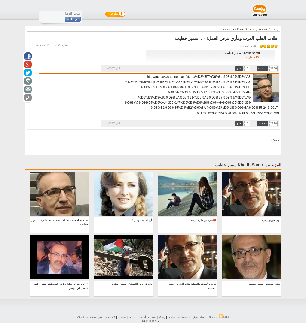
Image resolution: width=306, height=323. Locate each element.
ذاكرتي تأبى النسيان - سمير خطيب (131, 283)
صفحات (152, 317)
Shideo (213, 317)
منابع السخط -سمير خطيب (264, 283)
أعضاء (142, 317)
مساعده (122, 317)
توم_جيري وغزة (271, 220)
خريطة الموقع (199, 317)
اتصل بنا (133, 317)
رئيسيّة (162, 317)
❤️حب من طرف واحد (203, 220)
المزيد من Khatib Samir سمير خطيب (248, 165)
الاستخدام (110, 317)
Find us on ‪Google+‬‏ (179, 317)
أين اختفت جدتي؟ (142, 220)
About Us (82, 317)
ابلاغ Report (113, 68)
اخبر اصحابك (96, 317)
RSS (224, 317)
